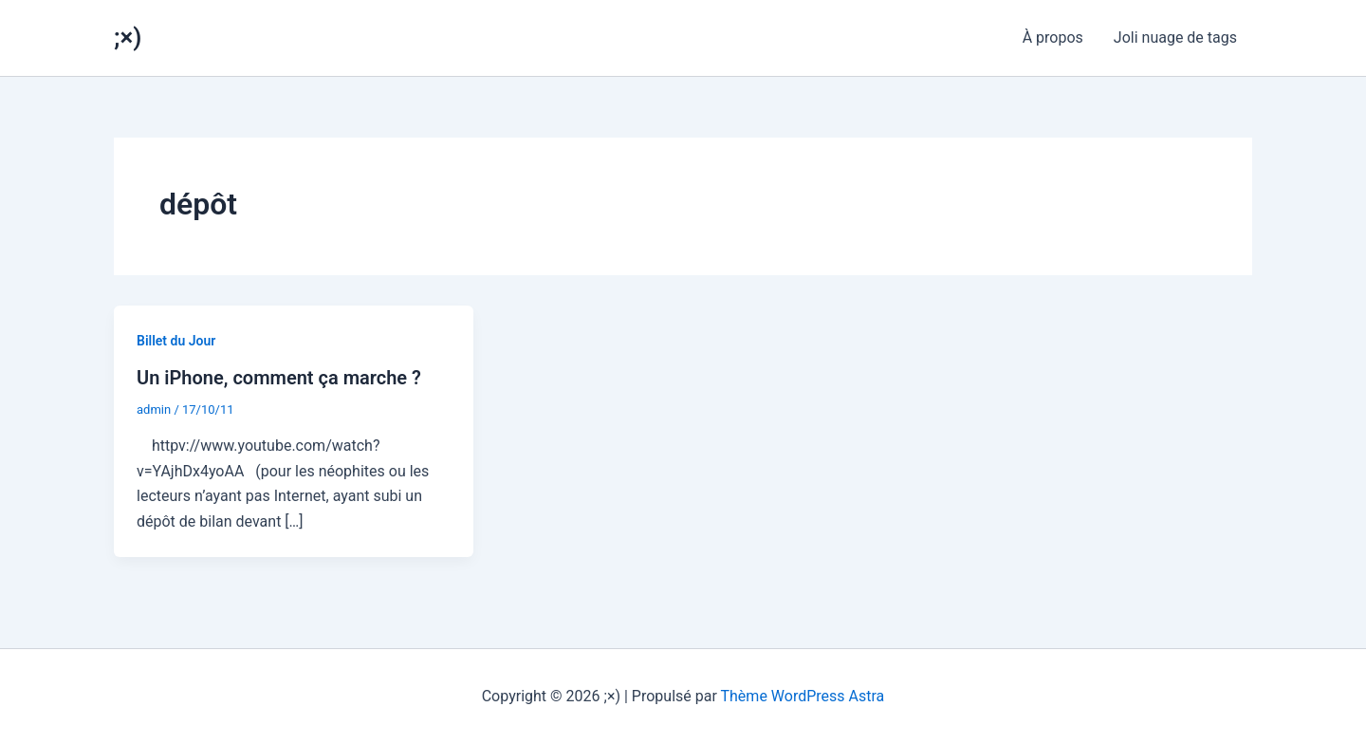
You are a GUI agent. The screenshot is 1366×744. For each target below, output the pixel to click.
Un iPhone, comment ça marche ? (279, 377)
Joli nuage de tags (1175, 37)
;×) (127, 37)
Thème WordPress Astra (803, 696)
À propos (1053, 37)
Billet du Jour (176, 340)
